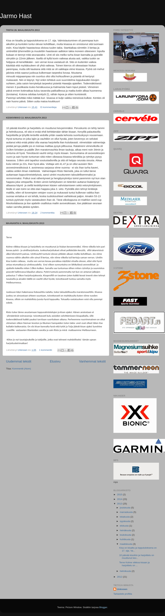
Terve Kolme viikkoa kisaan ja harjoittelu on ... (134, 564)
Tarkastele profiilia (122, 594)
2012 (120, 576)
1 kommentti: (46, 350)
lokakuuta (125, 516)
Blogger (103, 607)
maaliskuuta (126, 544)
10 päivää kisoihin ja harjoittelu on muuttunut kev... (136, 556)
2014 (120, 499)
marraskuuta (126, 512)
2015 (120, 494)
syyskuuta (125, 521)
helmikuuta (126, 571)
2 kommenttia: (48, 212)
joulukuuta (125, 507)
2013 (120, 503)
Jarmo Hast (16, 15)
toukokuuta (126, 535)
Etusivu (55, 361)
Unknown (122, 589)
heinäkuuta (126, 530)
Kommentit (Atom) (21, 368)
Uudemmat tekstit (18, 361)
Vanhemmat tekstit (92, 361)
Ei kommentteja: (49, 107)
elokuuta (124, 525)
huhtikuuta (125, 539)
